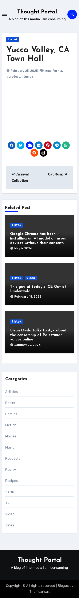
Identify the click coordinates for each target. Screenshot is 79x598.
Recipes (11, 481)
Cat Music (57, 174)
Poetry (10, 470)
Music (10, 447)
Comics (11, 414)
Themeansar (39, 592)
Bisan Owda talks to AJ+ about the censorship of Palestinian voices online (38, 335)
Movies (10, 436)
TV (7, 503)
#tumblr (27, 77)
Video (30, 278)
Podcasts (12, 459)
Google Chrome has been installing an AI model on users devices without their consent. (38, 238)
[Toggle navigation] (4, 14)
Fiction (10, 425)
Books (10, 403)
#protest (13, 77)
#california (53, 71)
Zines (9, 525)
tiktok (12, 39)
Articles (11, 392)
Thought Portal (37, 12)
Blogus (63, 586)
